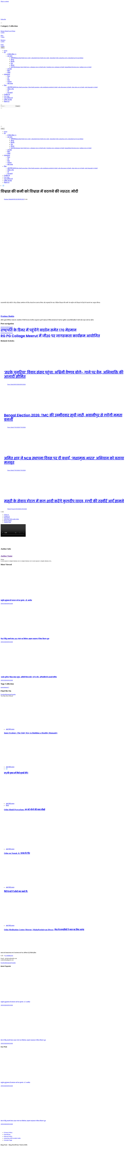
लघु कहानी (9, 92)
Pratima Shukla (8, 199)
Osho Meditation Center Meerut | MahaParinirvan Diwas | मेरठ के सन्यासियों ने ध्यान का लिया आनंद (44, 929)
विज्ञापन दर (6, 101)
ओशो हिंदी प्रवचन (52, 87)
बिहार (8, 70)
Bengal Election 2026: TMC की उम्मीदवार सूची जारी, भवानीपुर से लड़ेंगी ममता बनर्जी (63, 417)
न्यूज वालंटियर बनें (8, 98)
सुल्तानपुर (51, 67)
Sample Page (7, 522)
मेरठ (12, 63)
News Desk (10, 384)
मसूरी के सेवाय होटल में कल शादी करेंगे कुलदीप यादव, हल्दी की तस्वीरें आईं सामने (64, 501)
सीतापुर (12, 65)
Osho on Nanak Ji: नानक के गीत (17, 853)
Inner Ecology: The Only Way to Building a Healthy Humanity (31, 733)
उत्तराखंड (9, 69)
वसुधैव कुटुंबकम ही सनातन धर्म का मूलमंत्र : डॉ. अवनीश (16, 600)
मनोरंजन (9, 81)
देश (5, 52)
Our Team (6, 96)
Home (5, 50)
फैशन (8, 76)
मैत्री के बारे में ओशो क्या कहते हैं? (16, 891)
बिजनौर (12, 61)
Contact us (7, 516)
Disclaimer (7, 517)
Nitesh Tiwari (11, 509)
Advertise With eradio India (11, 519)
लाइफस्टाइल (7, 74)
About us (6, 514)
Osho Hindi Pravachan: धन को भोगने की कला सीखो (24, 809)
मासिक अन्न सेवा (8, 99)
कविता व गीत (10, 89)
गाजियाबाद (47, 58)
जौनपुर (12, 59)
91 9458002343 (9, 955)
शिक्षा (5, 85)
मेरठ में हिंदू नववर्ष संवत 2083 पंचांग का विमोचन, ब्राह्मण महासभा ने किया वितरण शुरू (25, 639)
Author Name (6, 556)
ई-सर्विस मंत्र (7, 94)
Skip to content (5, 1)
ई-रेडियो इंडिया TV (11, 54)
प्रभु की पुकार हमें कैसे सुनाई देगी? (16, 773)
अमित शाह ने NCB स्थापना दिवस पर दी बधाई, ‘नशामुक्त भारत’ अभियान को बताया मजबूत (64, 460)
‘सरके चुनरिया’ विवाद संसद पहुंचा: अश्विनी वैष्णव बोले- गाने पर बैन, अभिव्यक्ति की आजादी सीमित (63, 374)
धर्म (8, 91)
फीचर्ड (8, 72)
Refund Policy (8, 1136)
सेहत (8, 80)
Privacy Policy (8, 520)
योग (8, 78)
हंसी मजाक (10, 83)
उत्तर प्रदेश (9, 56)
